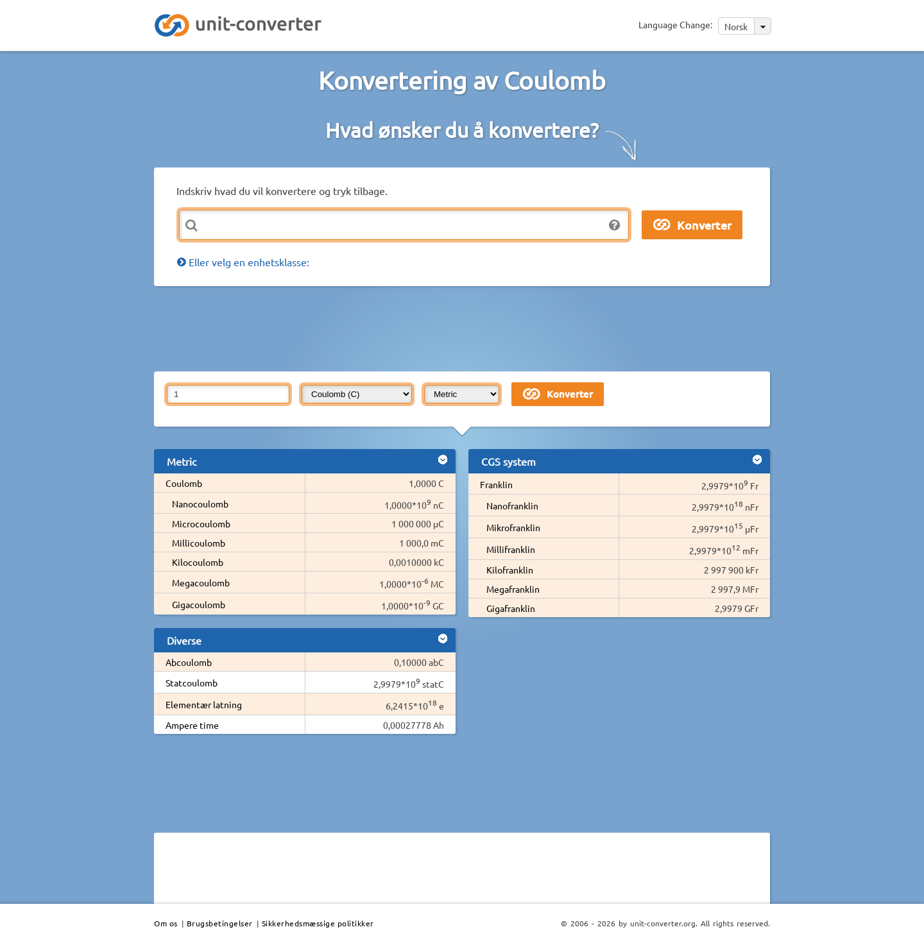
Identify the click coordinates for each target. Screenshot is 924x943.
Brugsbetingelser (220, 923)
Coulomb (184, 483)
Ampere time (192, 725)
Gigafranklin (510, 608)
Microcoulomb (201, 523)
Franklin (496, 484)
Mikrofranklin (513, 527)
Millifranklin (510, 549)
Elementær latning (204, 704)
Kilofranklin (509, 569)
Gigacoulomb (198, 604)
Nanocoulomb (200, 503)
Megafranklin (513, 589)
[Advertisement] (465, 328)
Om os (166, 923)
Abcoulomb (189, 662)
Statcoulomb (192, 682)
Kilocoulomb (197, 562)
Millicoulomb (198, 542)
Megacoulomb (201, 582)
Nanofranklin (512, 505)
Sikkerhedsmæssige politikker (318, 923)
